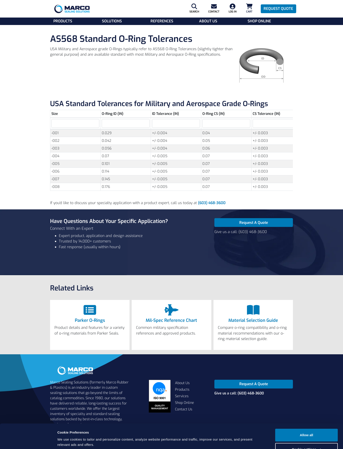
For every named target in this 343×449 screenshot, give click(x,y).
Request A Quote (253, 222)
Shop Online (259, 21)
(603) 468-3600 (212, 202)
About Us (208, 21)
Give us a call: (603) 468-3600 (240, 231)
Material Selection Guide (253, 320)
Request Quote (278, 8)
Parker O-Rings (90, 320)
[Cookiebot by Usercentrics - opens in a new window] (28, 440)
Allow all (306, 418)
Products (62, 21)
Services (182, 396)
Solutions (112, 21)
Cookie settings (307, 433)
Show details (67, 440)
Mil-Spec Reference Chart (171, 320)
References (161, 21)
